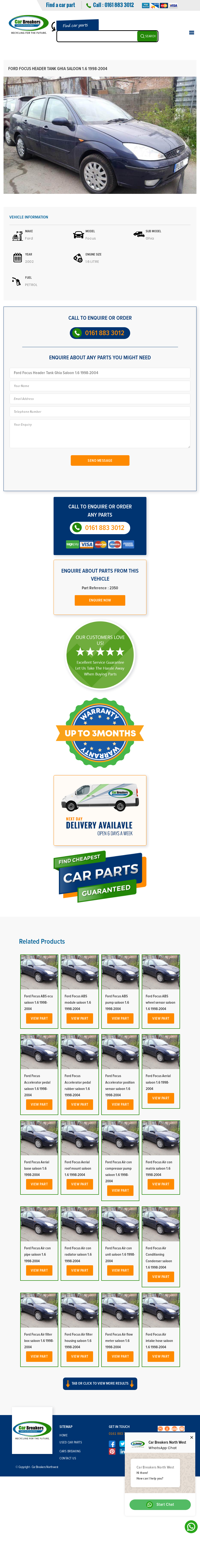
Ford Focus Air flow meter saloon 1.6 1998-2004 (119, 1341)
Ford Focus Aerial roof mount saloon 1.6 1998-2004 (78, 1168)
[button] (100, 1387)
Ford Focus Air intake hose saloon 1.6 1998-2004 (159, 1341)
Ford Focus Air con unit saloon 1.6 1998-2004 (120, 1254)
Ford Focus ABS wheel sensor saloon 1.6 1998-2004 (160, 1002)
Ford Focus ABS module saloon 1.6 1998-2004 (78, 1002)
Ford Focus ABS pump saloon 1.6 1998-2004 (117, 1002)
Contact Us (67, 1458)
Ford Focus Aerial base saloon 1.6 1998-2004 (36, 1168)
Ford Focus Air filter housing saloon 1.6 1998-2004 (79, 1341)
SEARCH (150, 36)
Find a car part (60, 4)
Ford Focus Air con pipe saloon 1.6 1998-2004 (37, 1254)
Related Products (42, 941)
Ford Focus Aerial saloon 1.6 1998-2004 (158, 1082)
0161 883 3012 (119, 4)
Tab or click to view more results (100, 1384)
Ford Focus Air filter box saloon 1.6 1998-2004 (39, 1341)
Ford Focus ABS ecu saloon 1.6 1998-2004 (38, 1002)
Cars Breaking (70, 1451)
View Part (39, 1018)
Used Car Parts (70, 1442)
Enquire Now (100, 600)
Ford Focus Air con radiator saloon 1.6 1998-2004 (78, 1254)
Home (63, 1435)
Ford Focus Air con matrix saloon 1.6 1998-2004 (159, 1168)
